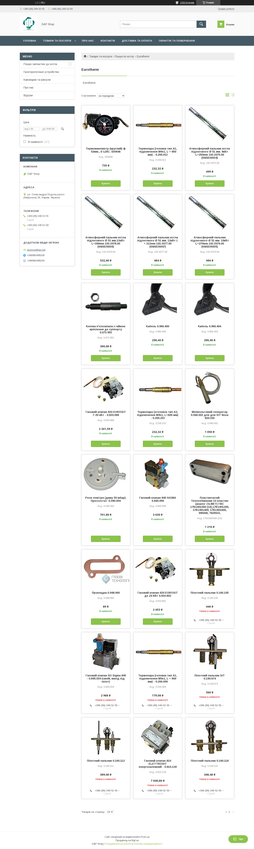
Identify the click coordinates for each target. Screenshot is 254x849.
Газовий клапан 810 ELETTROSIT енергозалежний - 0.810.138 (158, 763)
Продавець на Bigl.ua (127, 840)
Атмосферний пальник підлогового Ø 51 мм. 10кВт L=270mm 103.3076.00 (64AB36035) (209, 242)
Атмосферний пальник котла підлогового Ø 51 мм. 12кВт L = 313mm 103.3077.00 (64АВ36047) (157, 242)
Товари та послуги (57, 40)
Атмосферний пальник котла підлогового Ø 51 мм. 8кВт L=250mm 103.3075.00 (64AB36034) (209, 153)
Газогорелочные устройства (41, 71)
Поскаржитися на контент (118, 844)
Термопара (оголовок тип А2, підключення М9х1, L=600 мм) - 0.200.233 (157, 415)
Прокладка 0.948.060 (106, 592)
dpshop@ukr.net (36, 249)
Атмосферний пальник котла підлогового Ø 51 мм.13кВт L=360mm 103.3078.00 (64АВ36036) (105, 242)
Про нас (88, 40)
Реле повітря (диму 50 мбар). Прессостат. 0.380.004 (105, 499)
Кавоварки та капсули (37, 79)
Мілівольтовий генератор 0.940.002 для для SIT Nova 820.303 (209, 415)
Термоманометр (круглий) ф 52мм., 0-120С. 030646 (106, 150)
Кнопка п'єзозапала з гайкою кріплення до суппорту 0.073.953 (105, 329)
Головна (29, 40)
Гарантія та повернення (177, 40)
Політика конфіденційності (147, 844)
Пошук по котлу (124, 56)
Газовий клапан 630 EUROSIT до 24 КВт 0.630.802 (158, 594)
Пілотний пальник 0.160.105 (210, 592)
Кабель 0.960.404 (209, 326)
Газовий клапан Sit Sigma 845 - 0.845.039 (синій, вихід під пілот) (106, 678)
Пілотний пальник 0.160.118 (210, 760)
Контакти (108, 40)
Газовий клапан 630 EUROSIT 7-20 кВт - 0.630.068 (106, 413)
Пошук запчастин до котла (40, 64)
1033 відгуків (187, 2)
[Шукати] (201, 24)
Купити (106, 183)
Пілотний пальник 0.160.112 (106, 760)
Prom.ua (145, 837)
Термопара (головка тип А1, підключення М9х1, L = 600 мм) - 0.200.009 (157, 678)
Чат (238, 839)
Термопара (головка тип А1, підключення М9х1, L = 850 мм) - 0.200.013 (157, 151)
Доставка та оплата (137, 40)
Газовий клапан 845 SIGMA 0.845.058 (157, 499)
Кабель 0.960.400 (157, 326)
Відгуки (28, 95)
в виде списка (232, 95)
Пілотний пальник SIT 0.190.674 (209, 677)
